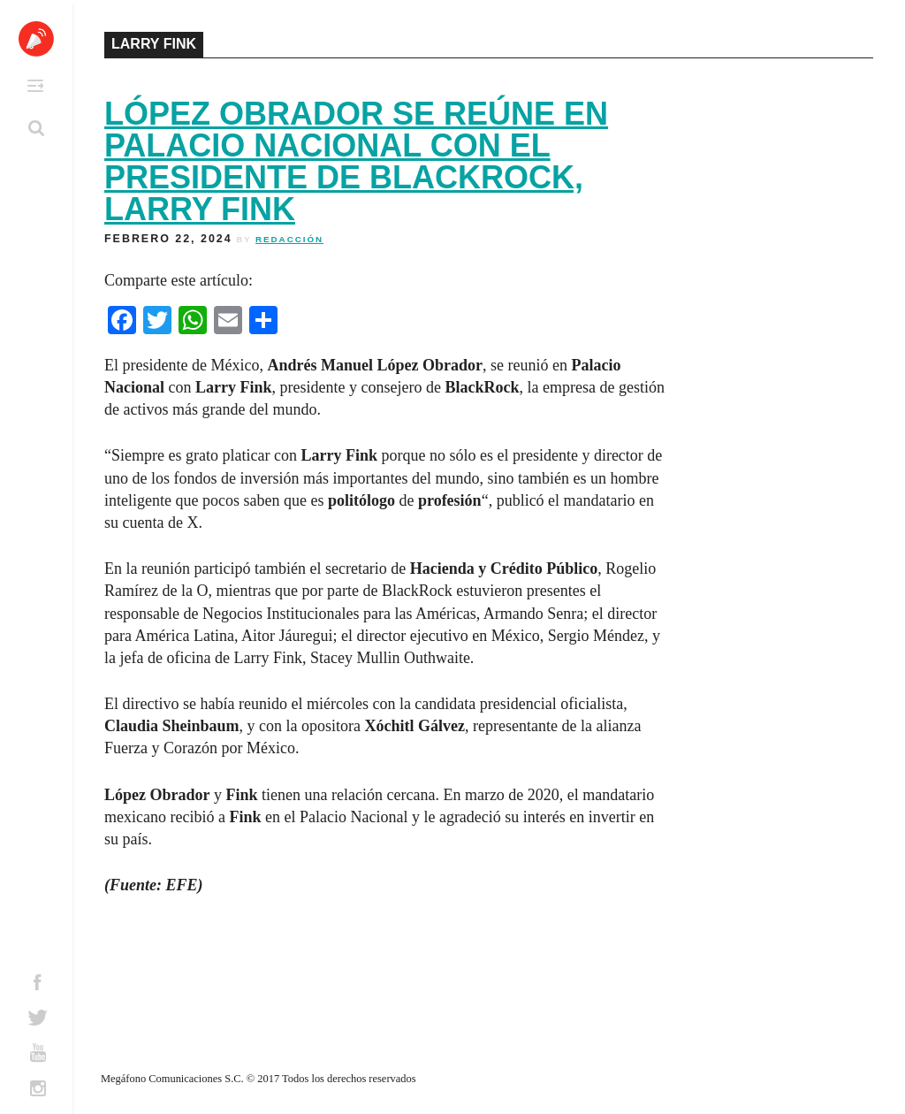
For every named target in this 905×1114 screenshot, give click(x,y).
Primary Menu (35, 86)
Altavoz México (36, 39)
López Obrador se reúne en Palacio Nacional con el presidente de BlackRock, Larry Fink (356, 161)
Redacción (289, 239)
